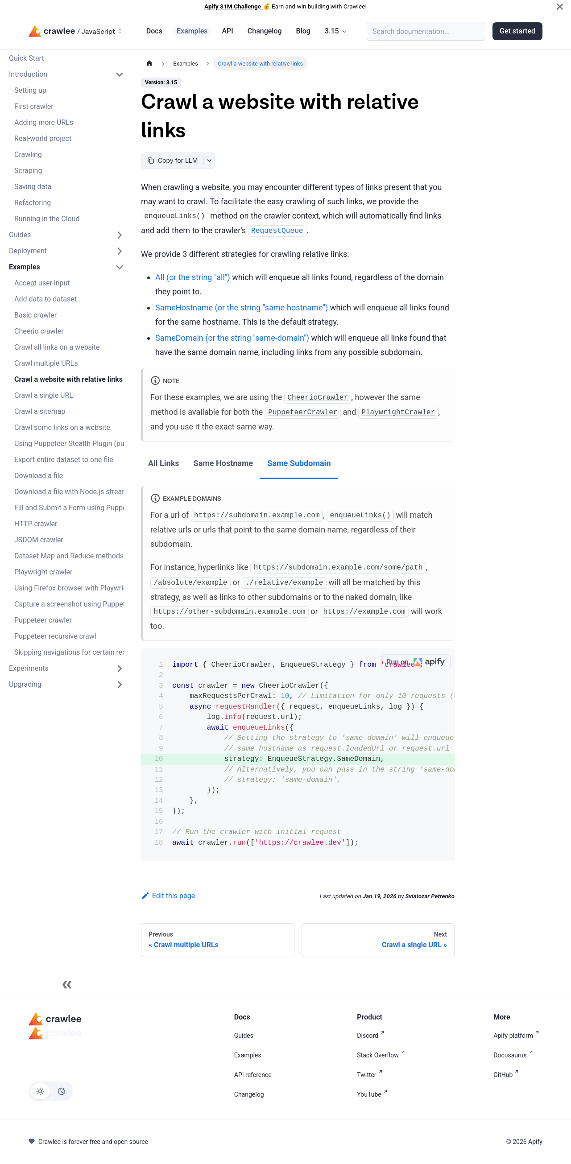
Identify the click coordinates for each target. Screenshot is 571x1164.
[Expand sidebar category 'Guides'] (119, 235)
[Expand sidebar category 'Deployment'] (119, 251)
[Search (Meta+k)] (426, 31)
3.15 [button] (332, 31)
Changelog (265, 31)
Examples (192, 31)
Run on (418, 662)
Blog (303, 31)
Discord (372, 1035)
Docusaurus (514, 1055)
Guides (243, 1035)
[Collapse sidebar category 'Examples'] (119, 267)
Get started (517, 31)
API (227, 31)
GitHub (507, 1074)
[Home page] (149, 63)
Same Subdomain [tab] (299, 463)
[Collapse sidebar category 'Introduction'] (119, 74)
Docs (154, 31)
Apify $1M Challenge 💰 (237, 6)
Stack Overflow (382, 1055)
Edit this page (168, 896)
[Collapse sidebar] (67, 985)
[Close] (560, 6)
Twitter (371, 1074)
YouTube (373, 1094)
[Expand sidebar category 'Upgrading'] (119, 684)
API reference (253, 1074)
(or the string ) (192, 277)
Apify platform (517, 1035)
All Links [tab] (163, 463)
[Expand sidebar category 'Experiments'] (119, 668)
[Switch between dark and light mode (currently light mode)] (51, 1091)
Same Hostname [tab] (223, 463)
